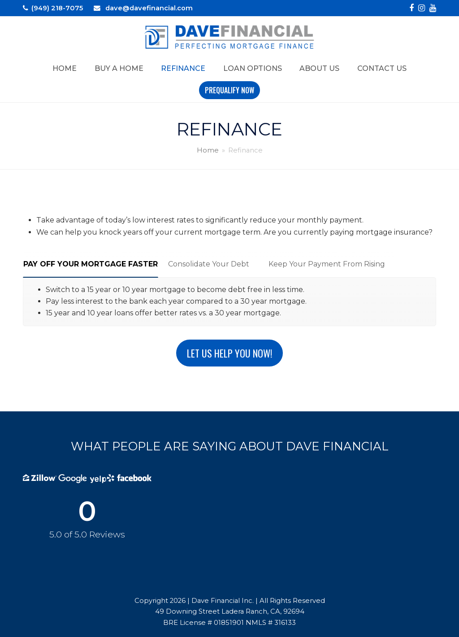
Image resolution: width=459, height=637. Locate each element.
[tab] (90, 264)
